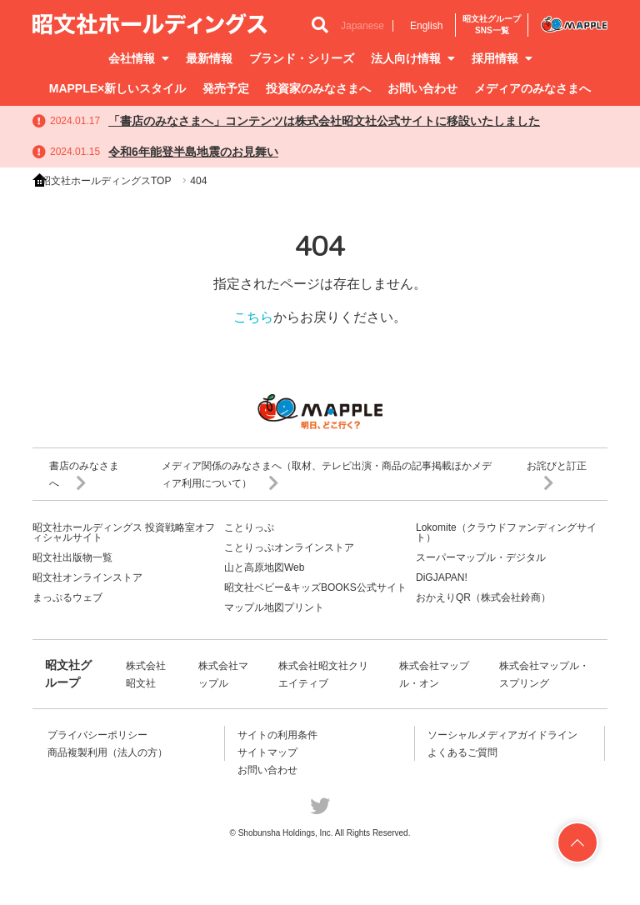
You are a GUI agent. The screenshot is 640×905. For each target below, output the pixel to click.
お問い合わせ (423, 88)
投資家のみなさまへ (318, 88)
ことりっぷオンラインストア (289, 547)
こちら (253, 317)
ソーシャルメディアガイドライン (503, 735)
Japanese (362, 26)
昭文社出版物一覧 (72, 557)
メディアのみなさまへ (532, 88)
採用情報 (502, 58)
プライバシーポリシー (98, 735)
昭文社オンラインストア (87, 577)
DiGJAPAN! (442, 577)
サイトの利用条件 (278, 735)
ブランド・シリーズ (301, 58)
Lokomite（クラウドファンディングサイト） (506, 532)
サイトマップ (268, 752)
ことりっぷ (249, 527)
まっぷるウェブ (67, 597)
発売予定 (225, 88)
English (426, 26)
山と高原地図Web (264, 567)
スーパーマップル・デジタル (481, 557)
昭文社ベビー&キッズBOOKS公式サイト (315, 587)
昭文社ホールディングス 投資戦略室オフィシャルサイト (123, 532)
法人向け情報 (413, 58)
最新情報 (209, 58)
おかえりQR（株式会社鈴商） (483, 597)
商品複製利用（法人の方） (108, 752)
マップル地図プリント (274, 607)
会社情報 (138, 58)
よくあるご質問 (463, 752)
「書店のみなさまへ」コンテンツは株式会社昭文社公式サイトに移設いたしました (324, 121)
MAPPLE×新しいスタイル (118, 88)
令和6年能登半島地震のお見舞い (193, 151)
